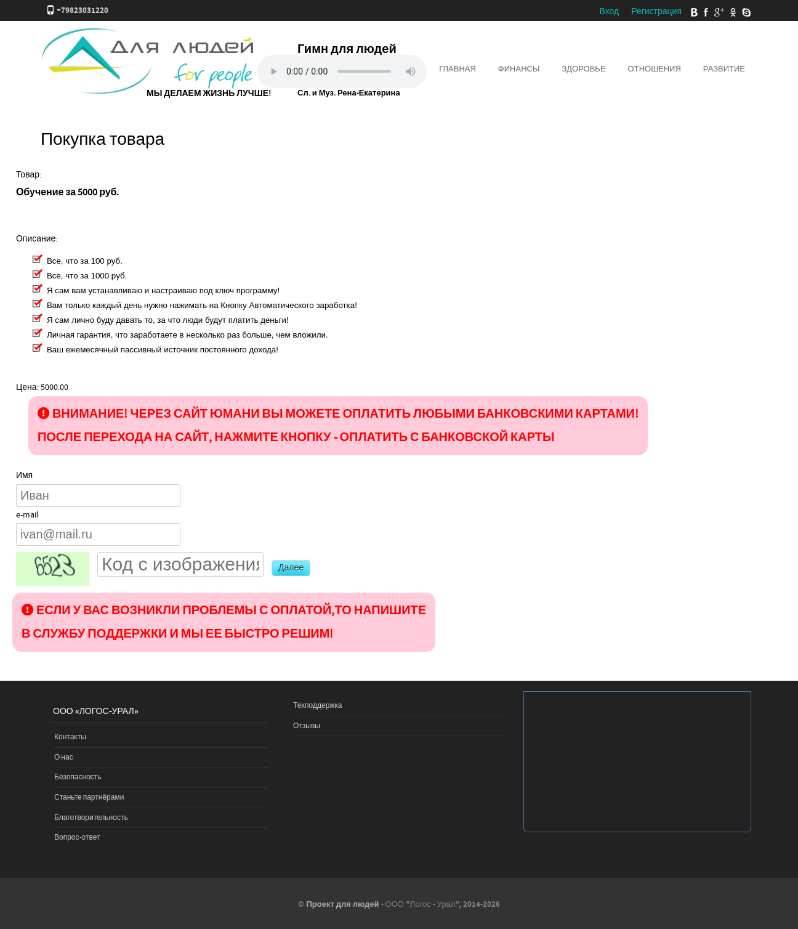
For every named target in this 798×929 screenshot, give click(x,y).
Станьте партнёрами (89, 797)
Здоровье (583, 69)
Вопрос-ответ (77, 837)
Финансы (519, 69)
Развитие (724, 69)
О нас (63, 757)
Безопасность (78, 777)
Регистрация (656, 11)
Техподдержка (317, 705)
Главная (457, 69)
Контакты (70, 737)
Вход (609, 11)
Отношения (654, 69)
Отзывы (306, 726)
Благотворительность (91, 817)
